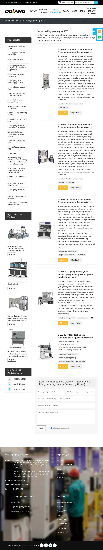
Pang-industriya (63, 107)
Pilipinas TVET (62, 511)
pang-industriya (82, 318)
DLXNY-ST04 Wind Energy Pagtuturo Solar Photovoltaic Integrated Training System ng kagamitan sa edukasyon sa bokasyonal (18, 354)
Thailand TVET (62, 507)
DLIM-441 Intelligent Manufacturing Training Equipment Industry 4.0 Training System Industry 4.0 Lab (18, 248)
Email (63, 112)
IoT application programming (67, 358)
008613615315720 (31, 2)
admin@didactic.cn (14, 2)
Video (74, 11)
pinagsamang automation (66, 182)
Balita (66, 11)
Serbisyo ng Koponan (64, 465)
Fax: (7, 489)
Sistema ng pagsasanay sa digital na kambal (17, 283)
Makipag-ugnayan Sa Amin (91, 11)
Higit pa (12, 254)
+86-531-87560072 (19, 389)
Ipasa (41, 428)
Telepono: (9, 485)
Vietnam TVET (62, 519)
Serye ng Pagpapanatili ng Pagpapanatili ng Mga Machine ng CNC (17, 170)
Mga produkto (17, 21)
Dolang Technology (27, 545)
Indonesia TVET (62, 524)
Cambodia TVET (63, 532)
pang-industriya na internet (67, 255)
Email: (8, 480)
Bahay (33, 11)
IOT (81, 104)
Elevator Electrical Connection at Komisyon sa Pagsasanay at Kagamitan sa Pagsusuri (18, 318)
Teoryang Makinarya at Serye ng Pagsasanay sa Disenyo (16, 134)
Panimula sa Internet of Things (68, 354)
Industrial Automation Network (68, 104)
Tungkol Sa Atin (43, 11)
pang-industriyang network (67, 318)
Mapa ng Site (61, 477)
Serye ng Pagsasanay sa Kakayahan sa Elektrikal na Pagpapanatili (17, 68)
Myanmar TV (61, 528)
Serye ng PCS (13, 153)
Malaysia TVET (62, 515)
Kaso (82, 11)
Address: (9, 460)
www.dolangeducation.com (66, 502)
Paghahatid (61, 460)
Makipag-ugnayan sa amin (17, 455)
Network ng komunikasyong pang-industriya (72, 361)
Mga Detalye (75, 113)
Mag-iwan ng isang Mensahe (21, 507)
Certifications (61, 473)
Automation (81, 255)
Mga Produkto (55, 11)
